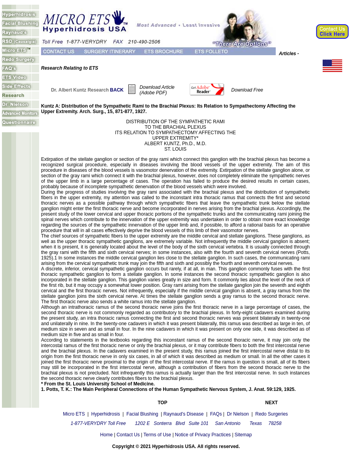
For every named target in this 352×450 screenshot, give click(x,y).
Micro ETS (74, 414)
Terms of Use (157, 434)
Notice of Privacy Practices (203, 434)
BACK (117, 90)
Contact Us (128, 434)
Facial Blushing (142, 414)
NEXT (271, 402)
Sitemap (242, 434)
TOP (162, 402)
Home (106, 434)
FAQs (215, 414)
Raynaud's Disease (183, 414)
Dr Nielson (238, 414)
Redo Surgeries (271, 414)
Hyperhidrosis (105, 414)
